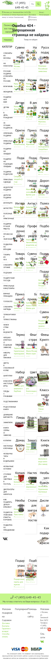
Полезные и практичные (5, 216)
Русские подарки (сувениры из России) (5, 76)
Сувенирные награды (5, 308)
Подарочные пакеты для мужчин (19, 582)
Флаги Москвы (32, 351)
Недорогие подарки (5, 188)
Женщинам (5, 92)
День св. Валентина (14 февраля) (31, 577)
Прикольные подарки (5, 142)
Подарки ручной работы (5, 226)
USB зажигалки (32, 449)
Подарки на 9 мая (5, 99)
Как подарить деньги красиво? (5, 503)
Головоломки (5, 301)
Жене (28, 86)
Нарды (41, 409)
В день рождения (5, 115)
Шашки (41, 406)
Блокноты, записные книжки (18, 308)
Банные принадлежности (5, 295)
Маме (28, 84)
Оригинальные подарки (5, 134)
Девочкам (18, 109)
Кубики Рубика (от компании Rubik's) (44, 300)
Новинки (8, 39)
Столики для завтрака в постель (5, 479)
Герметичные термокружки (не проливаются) (20, 354)
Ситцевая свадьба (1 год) (18, 179)
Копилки (5, 441)
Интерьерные (5, 203)
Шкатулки (5, 376)
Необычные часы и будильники (5, 457)
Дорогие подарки (5, 196)
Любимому (18, 86)
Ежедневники (19, 303)
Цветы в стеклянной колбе (5, 366)
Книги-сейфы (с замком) (5, 431)
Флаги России (31, 348)
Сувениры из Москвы (5, 55)
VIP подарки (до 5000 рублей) (43, 192)
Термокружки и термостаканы (5, 317)
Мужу (16, 84)
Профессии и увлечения (5, 236)
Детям (5, 107)
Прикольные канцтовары (5, 287)
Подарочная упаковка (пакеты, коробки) (5, 516)
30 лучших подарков (5, 125)
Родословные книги (5, 408)
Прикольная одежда (5, 181)
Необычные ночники (5, 467)
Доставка (32, 15)
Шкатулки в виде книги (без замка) (42, 461)
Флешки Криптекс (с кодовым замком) (5, 342)
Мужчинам (5, 86)
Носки (40, 172)
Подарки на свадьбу (5, 151)
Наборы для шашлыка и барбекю (19, 388)
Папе (16, 89)
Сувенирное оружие (5, 266)
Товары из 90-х (5, 257)
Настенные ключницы (5, 447)
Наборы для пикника (5, 355)
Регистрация (44, 15)
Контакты (33, 20)
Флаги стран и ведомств (5, 328)
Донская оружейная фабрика (30, 268)
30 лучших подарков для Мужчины (44, 119)
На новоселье (5, 65)
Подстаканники (5, 402)
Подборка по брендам (5, 246)
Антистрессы (5, 208)
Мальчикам (18, 106)
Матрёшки (42, 66)
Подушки (5, 273)
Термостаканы (19, 348)
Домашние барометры (5, 416)
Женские (17, 139)
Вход (41, 12)
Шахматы (42, 403)
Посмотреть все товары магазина (9, 28)
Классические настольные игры (5, 383)
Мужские (17, 142)
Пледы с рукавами (5, 393)
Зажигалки (5, 422)
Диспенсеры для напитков (5, 491)
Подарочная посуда (5, 279)
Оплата (33, 17)
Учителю (29, 240)
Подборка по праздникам (5, 527)
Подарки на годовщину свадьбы (5, 162)
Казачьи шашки (32, 262)
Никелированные (33, 421)
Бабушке (29, 89)
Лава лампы (18, 514)
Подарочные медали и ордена (43, 323)
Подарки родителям (5, 173)
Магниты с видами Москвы (18, 64)
